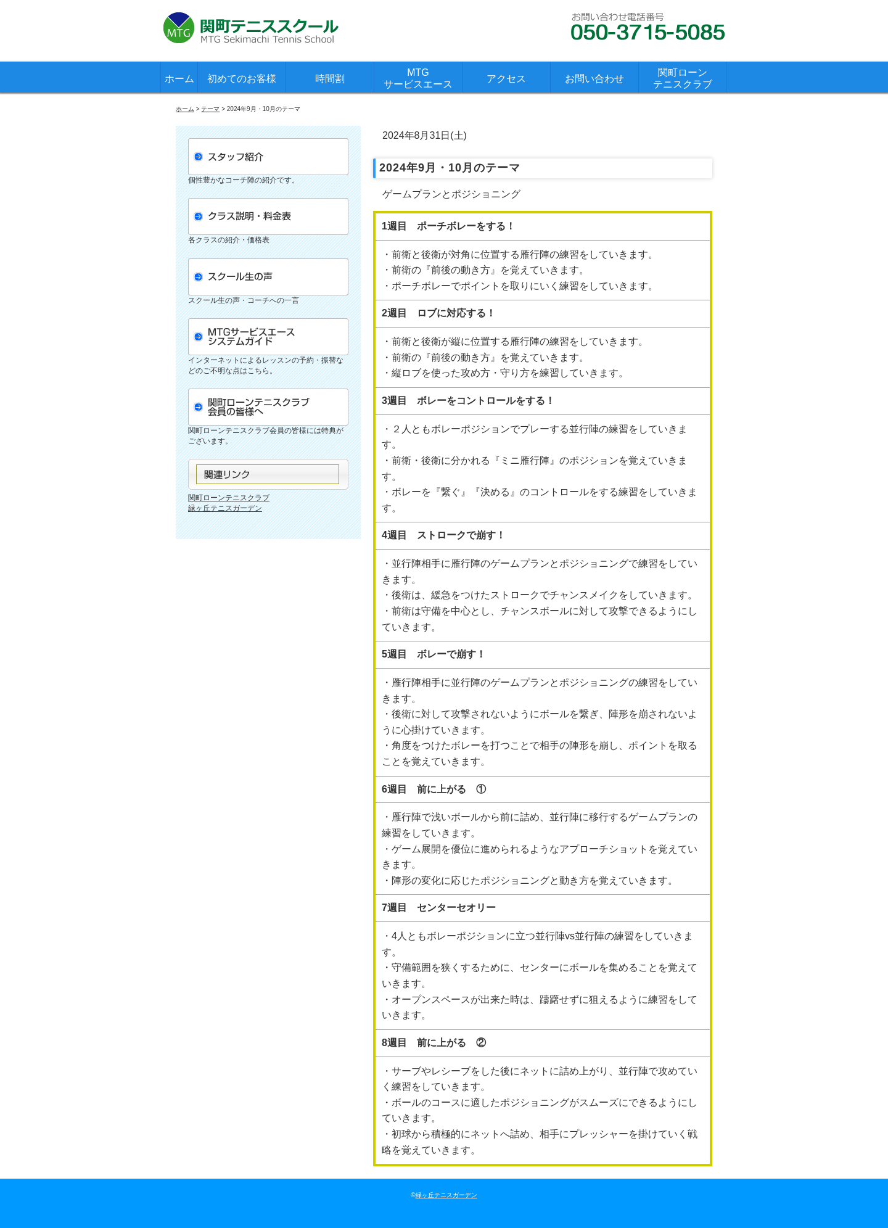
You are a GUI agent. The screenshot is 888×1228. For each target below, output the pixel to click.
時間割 (330, 78)
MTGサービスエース (418, 78)
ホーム (179, 78)
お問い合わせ (594, 78)
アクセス (506, 78)
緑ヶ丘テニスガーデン (225, 508)
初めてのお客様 (241, 78)
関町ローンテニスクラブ (682, 78)
